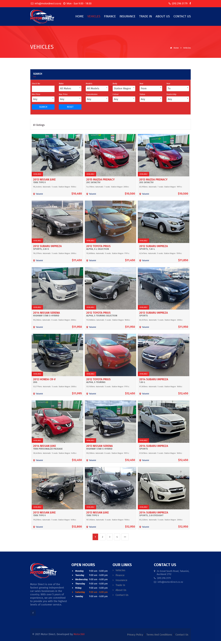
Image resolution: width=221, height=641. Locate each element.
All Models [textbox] (93, 88)
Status (142, 94)
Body (115, 83)
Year (141, 83)
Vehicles (93, 16)
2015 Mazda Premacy (100, 179)
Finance (110, 16)
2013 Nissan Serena (99, 446)
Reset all (65, 111)
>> (125, 537)
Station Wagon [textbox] (122, 88)
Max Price (63, 94)
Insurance (127, 16)
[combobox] (70, 88)
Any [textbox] (35, 99)
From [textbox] (144, 88)
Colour (116, 94)
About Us (163, 16)
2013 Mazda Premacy (153, 179)
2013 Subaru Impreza (153, 312)
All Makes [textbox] (65, 88)
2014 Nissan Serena (46, 312)
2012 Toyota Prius (98, 246)
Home (79, 16)
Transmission (91, 94)
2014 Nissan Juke (44, 446)
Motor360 (79, 634)
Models (89, 83)
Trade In (145, 16)
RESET (70, 107)
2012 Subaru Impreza (47, 246)
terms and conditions (159, 634)
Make (61, 83)
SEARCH (43, 107)
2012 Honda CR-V (44, 379)
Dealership (171, 94)
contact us (181, 634)
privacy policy (135, 634)
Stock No (36, 83)
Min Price (36, 94)
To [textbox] (169, 88)
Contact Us (182, 16)
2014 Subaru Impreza (153, 379)
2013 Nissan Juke (44, 179)
